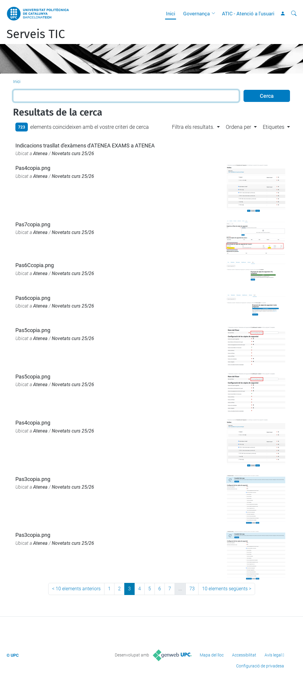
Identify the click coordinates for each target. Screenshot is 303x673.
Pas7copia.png (32, 224)
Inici (170, 14)
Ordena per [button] (238, 127)
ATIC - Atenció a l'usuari (248, 14)
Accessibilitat (244, 655)
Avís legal (273, 655)
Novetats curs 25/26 (73, 153)
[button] (215, 13)
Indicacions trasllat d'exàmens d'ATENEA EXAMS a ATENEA (85, 145)
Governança (196, 14)
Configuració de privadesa (260, 666)
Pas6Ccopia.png (34, 265)
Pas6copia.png (32, 298)
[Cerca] (293, 13)
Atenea (40, 153)
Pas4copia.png (32, 168)
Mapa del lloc (212, 655)
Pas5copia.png (32, 330)
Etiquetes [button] (273, 127)
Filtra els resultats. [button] (193, 127)
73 (192, 588)
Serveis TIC (36, 34)
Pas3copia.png (32, 479)
